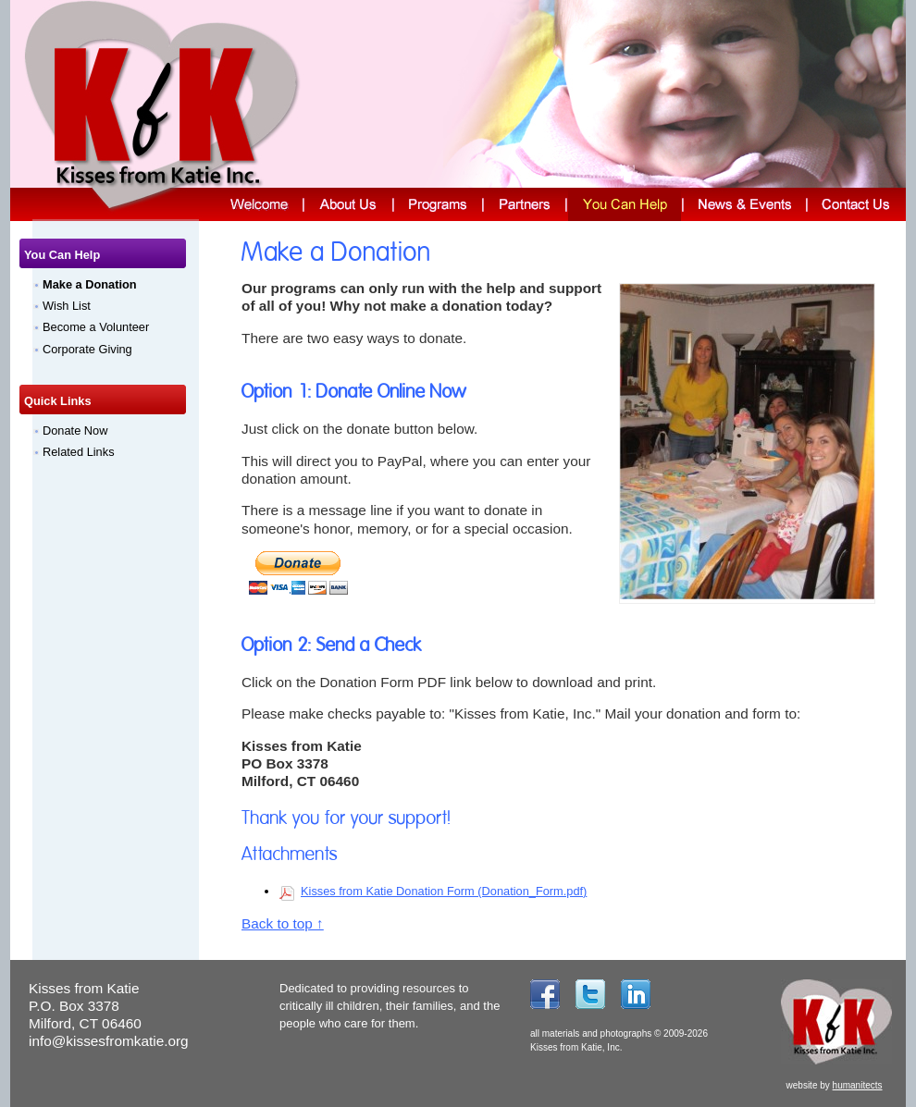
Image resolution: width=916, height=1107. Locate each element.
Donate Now (75, 430)
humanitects (858, 1085)
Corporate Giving (87, 349)
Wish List (67, 306)
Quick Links (58, 401)
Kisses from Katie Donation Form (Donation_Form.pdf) (444, 891)
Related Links (79, 452)
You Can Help (62, 255)
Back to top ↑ (282, 923)
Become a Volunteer (96, 327)
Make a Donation (90, 284)
